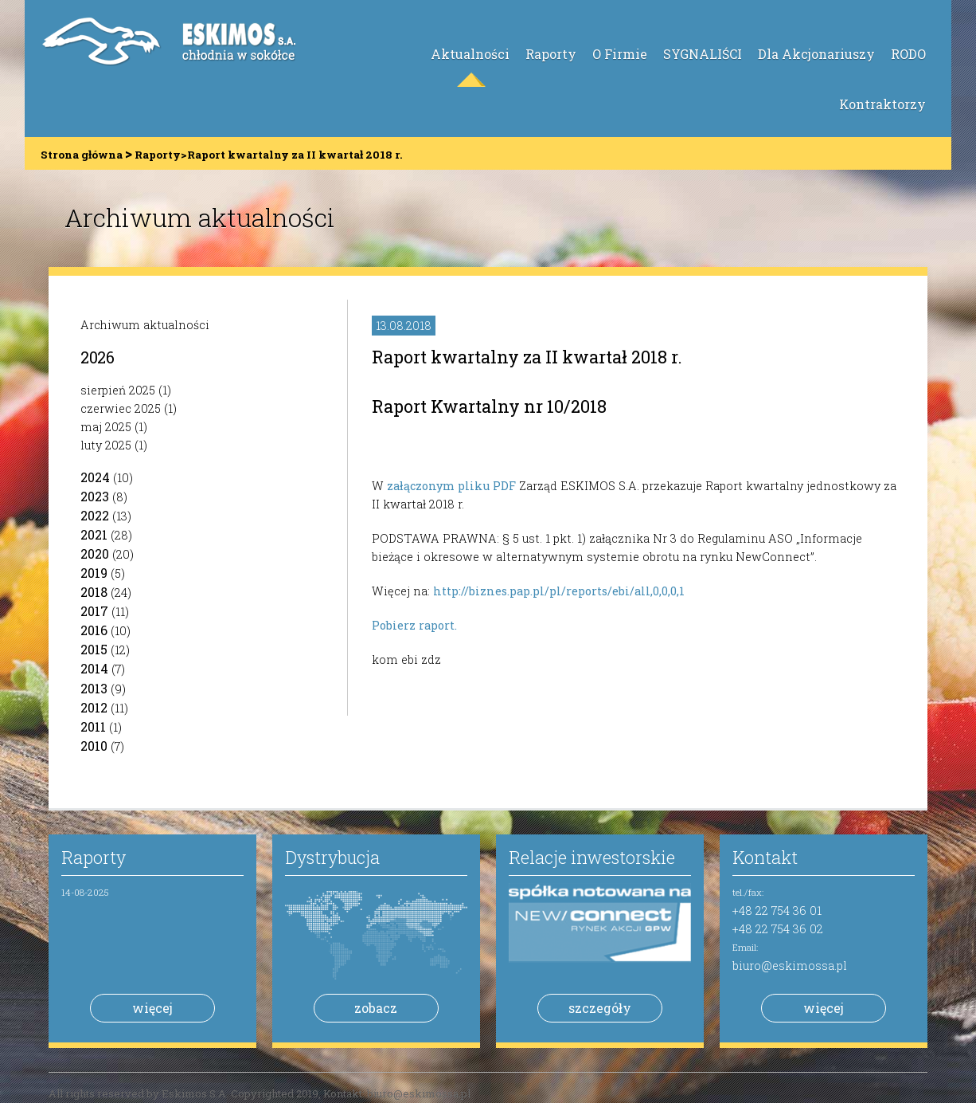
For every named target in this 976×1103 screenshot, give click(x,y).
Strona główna (82, 154)
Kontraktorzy (882, 104)
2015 (93, 649)
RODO (908, 53)
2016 (93, 630)
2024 (95, 477)
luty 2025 (105, 445)
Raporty (550, 53)
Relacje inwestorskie (592, 857)
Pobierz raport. (414, 625)
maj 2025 (105, 426)
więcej (152, 1007)
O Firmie (619, 53)
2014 (94, 668)
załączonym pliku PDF (451, 485)
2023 (94, 496)
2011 (93, 726)
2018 (93, 591)
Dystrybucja (332, 857)
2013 (93, 688)
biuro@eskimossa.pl (789, 965)
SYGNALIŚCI (702, 53)
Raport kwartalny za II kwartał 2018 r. (527, 356)
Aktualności (470, 53)
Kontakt (765, 857)
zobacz (375, 1007)
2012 (93, 707)
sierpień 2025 (117, 390)
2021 (93, 534)
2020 (94, 553)
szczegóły (599, 1007)
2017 (94, 611)
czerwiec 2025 (120, 408)
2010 (93, 745)
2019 (93, 572)
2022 (94, 515)
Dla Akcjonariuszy (816, 53)
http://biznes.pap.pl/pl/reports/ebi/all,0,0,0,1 (559, 591)
